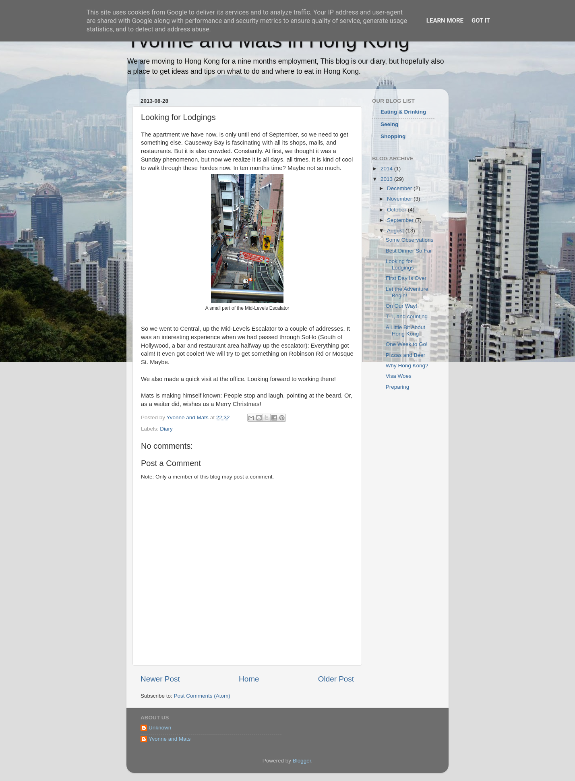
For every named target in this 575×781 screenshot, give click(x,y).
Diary (166, 429)
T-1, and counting (407, 316)
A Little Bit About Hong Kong (405, 330)
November (400, 199)
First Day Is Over (406, 278)
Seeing (389, 124)
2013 (387, 179)
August (396, 231)
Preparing (398, 387)
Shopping (393, 136)
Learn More (444, 20)
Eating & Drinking (403, 112)
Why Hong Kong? (407, 366)
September (401, 220)
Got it (481, 20)
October (397, 210)
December (400, 188)
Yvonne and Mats (169, 739)
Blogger (302, 761)
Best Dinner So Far (409, 251)
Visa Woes (399, 376)
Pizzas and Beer (405, 355)
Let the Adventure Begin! (407, 292)
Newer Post (160, 679)
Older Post (336, 679)
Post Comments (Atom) (202, 696)
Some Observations (410, 240)
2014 (387, 169)
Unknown (160, 728)
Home (249, 679)
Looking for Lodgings (400, 264)
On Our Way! (401, 306)
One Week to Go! (407, 344)
